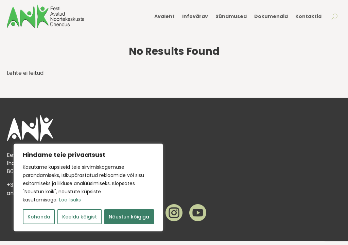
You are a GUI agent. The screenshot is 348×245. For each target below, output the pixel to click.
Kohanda (39, 216)
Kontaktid (308, 16)
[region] (88, 187)
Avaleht (164, 16)
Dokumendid (271, 16)
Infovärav (195, 16)
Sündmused (231, 16)
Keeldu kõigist (79, 216)
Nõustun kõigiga (129, 216)
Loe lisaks (70, 199)
